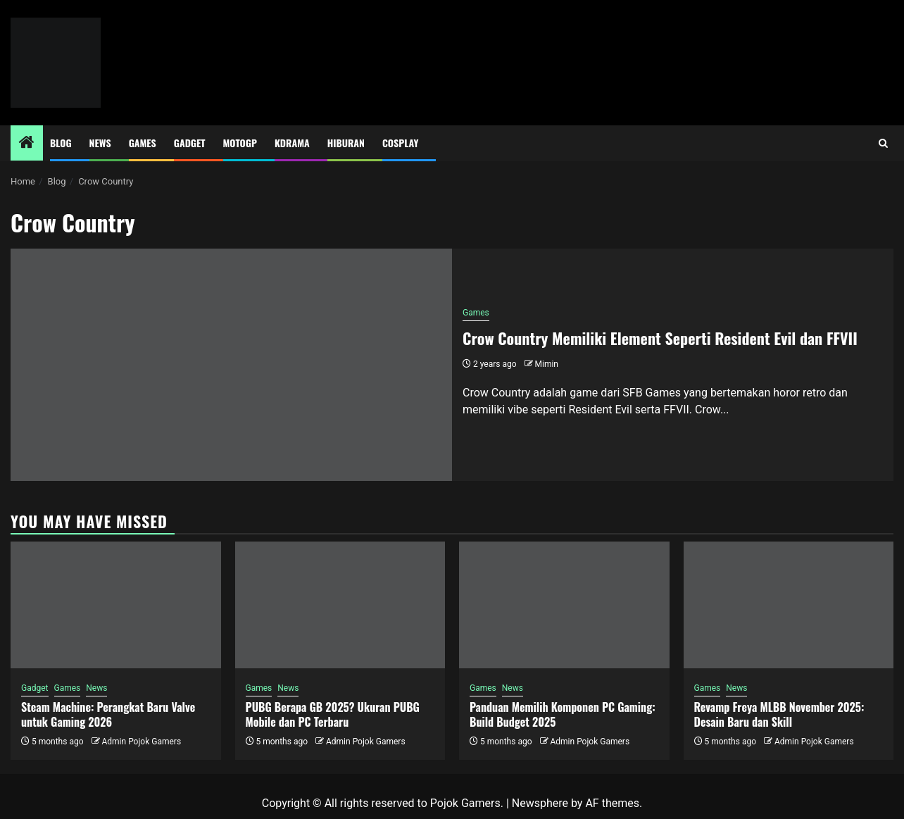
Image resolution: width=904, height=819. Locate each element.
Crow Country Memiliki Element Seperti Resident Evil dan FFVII (660, 338)
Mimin (546, 364)
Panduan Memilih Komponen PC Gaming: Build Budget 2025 (562, 714)
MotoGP (240, 142)
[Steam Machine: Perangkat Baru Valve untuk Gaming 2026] (116, 605)
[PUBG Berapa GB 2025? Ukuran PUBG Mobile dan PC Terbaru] (340, 605)
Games (142, 142)
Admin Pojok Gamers (141, 741)
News (100, 142)
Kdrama (292, 142)
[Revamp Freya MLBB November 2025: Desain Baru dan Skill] (789, 605)
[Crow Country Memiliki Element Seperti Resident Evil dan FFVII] (231, 365)
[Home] (26, 144)
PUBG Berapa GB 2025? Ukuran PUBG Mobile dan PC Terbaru (333, 714)
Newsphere (540, 803)
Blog (61, 142)
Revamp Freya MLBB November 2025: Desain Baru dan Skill (779, 714)
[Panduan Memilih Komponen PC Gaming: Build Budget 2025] (564, 605)
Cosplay (400, 142)
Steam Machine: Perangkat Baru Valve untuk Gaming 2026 (108, 714)
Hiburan (346, 142)
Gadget (190, 142)
